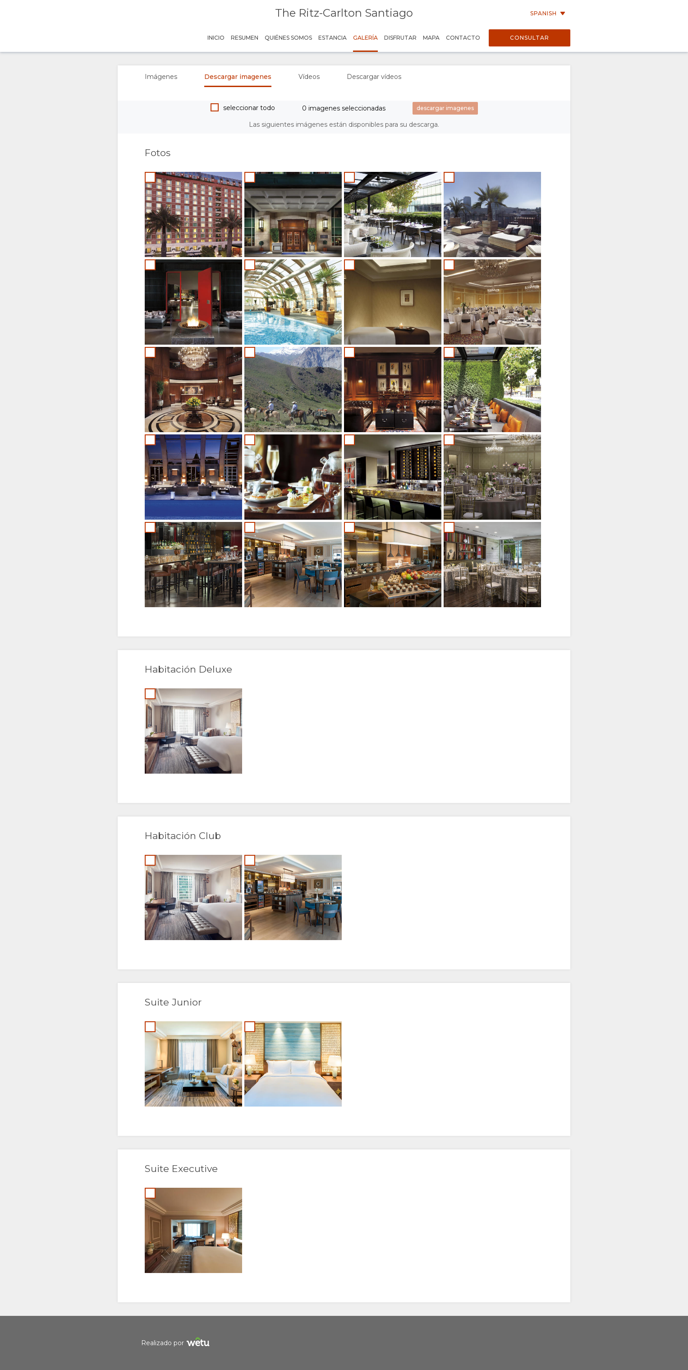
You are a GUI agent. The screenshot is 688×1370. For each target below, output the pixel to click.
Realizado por (176, 1343)
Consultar (529, 37)
